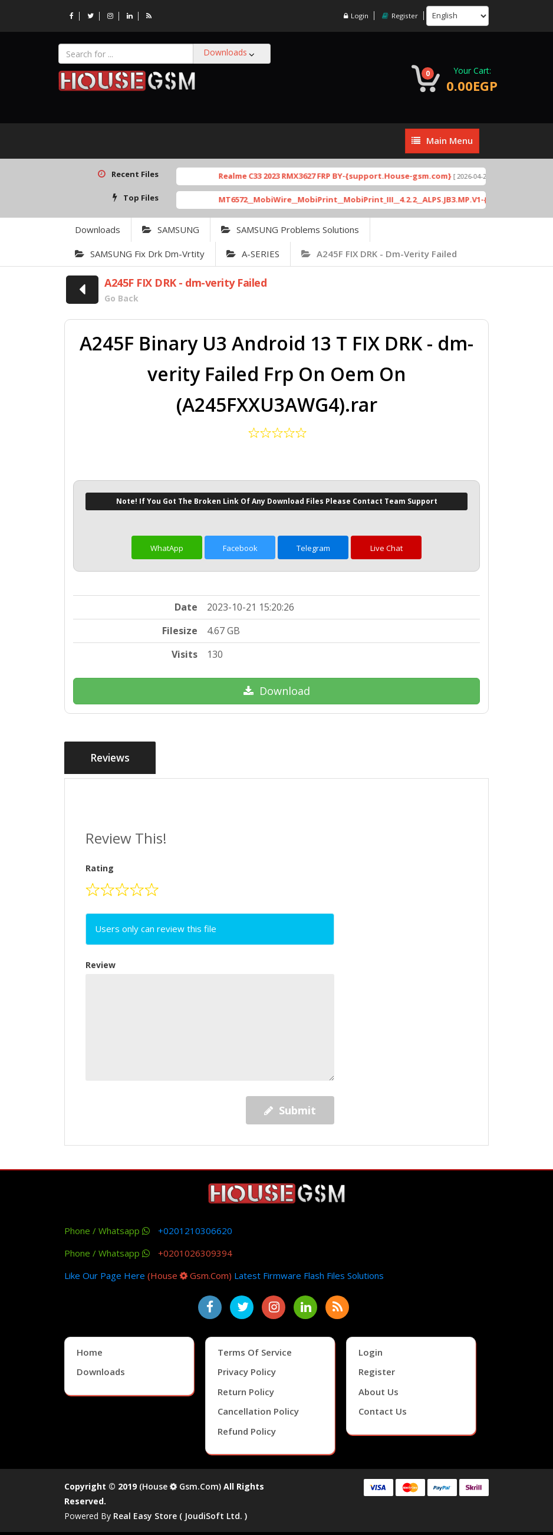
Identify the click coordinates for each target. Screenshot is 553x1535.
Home (90, 1349)
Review (100, 961)
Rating (99, 865)
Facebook (240, 548)
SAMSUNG (170, 229)
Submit (290, 1107)
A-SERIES (252, 254)
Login (355, 15)
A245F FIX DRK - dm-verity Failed (379, 254)
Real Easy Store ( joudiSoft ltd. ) (180, 1512)
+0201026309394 (195, 1250)
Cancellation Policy (258, 1408)
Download (276, 691)
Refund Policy (247, 1428)
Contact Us (382, 1408)
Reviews (112, 758)
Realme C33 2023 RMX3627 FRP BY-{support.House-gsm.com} (355, 175)
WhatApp (166, 548)
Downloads (97, 229)
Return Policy (246, 1389)
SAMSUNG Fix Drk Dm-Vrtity (140, 254)
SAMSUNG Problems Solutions (290, 229)
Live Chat (386, 548)
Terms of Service (255, 1349)
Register (399, 15)
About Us (378, 1389)
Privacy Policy (247, 1369)
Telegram (313, 548)
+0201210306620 (195, 1228)
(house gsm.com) (189, 1272)
